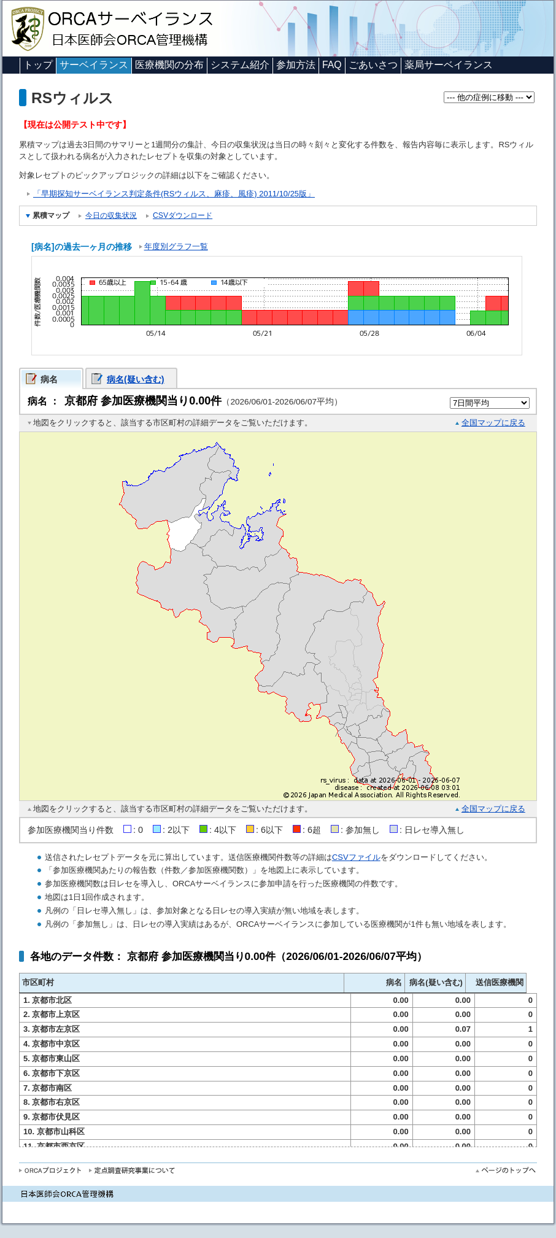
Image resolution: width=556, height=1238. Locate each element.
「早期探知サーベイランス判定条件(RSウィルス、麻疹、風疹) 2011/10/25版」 (174, 193)
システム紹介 (239, 65)
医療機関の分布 (169, 65)
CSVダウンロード (182, 215)
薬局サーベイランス (448, 65)
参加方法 (295, 65)
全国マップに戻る (493, 422)
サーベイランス (94, 65)
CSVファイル (356, 857)
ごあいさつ (373, 65)
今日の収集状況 (111, 215)
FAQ (332, 65)
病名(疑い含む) (135, 379)
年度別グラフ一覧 (176, 246)
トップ (38, 65)
